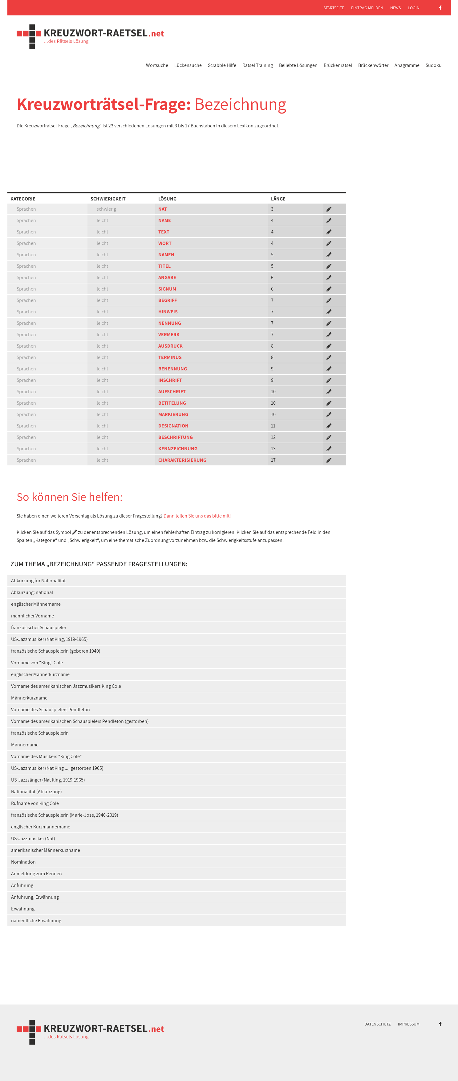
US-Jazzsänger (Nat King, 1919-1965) (48, 780)
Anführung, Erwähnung (35, 897)
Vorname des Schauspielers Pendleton (50, 709)
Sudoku (434, 65)
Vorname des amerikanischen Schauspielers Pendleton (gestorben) (80, 721)
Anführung (22, 885)
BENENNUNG (172, 368)
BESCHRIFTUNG (175, 437)
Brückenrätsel (338, 65)
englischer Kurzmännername (40, 826)
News (395, 7)
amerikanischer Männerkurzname (45, 850)
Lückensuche (188, 65)
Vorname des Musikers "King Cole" (46, 756)
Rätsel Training (257, 65)
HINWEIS (168, 311)
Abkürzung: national (32, 592)
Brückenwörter (373, 65)
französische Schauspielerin (40, 733)
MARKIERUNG (173, 414)
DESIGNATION (173, 426)
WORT (165, 243)
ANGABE (167, 277)
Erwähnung (22, 909)
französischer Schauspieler (38, 627)
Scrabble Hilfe (222, 65)
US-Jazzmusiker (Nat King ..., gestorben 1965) (57, 768)
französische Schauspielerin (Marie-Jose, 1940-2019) (64, 815)
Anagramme (407, 65)
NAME (164, 220)
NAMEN (166, 254)
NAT (162, 209)
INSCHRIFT (170, 380)
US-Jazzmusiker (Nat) (33, 838)
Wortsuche (157, 65)
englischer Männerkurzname (40, 674)
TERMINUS (170, 357)
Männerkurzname (29, 698)
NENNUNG (169, 323)
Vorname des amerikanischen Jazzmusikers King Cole (66, 686)
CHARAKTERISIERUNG (182, 460)
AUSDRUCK (170, 346)
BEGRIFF (167, 300)
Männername (25, 744)
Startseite (333, 7)
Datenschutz (377, 1024)
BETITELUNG (172, 403)
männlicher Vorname (32, 616)
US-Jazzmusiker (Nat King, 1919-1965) (49, 639)
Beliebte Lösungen (298, 65)
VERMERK (169, 334)
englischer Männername (36, 604)
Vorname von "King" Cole (37, 662)
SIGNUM (167, 289)
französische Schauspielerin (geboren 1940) (55, 651)
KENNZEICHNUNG (177, 448)
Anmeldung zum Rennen (36, 873)
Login (413, 7)
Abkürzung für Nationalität (38, 580)
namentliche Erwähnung (36, 920)
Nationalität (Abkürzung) (36, 791)
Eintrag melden (367, 7)
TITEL (164, 266)
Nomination (23, 862)
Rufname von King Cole (35, 803)
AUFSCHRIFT (172, 391)
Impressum (408, 1024)
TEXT (163, 232)
